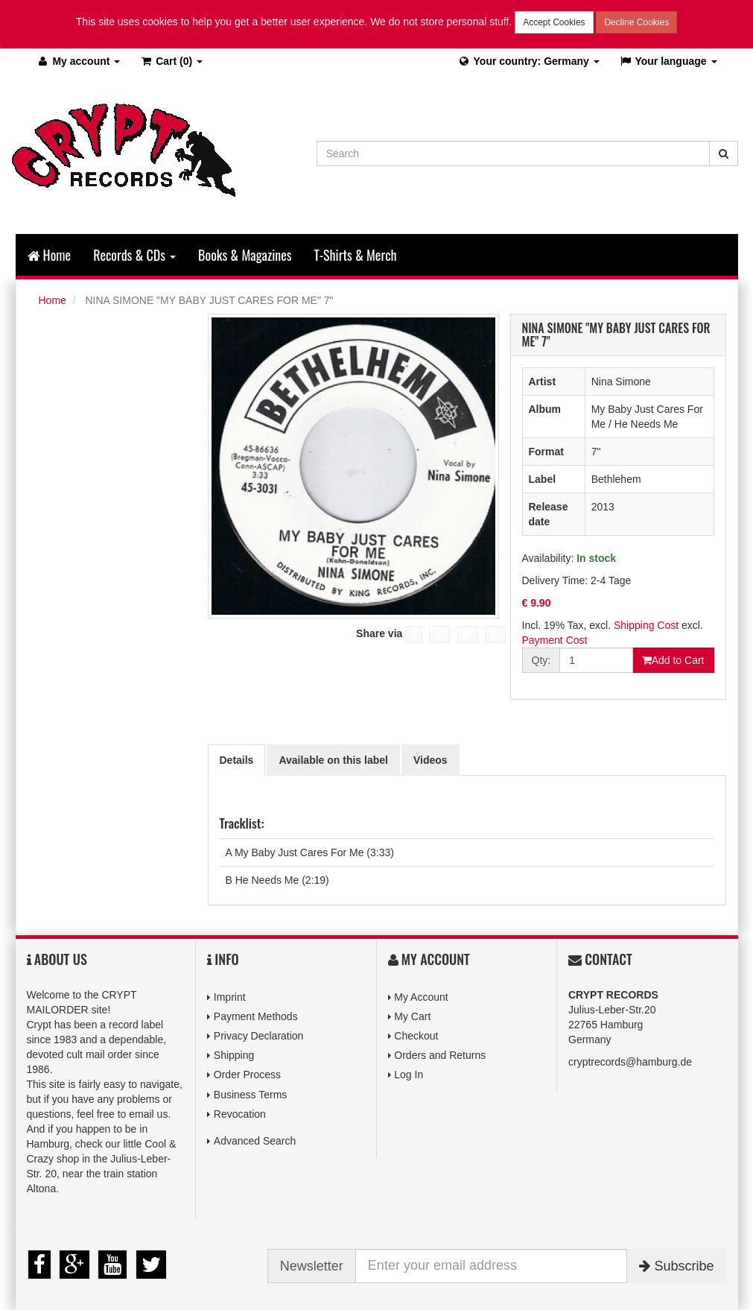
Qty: (541, 660)
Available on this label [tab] (333, 760)
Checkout (416, 1036)
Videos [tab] (430, 760)
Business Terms (250, 1095)
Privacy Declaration (259, 1036)
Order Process (247, 1074)
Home (50, 255)
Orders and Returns (440, 1055)
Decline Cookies (636, 22)
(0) (171, 61)
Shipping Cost (646, 625)
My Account (421, 997)
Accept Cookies (554, 22)
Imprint (230, 997)
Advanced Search (255, 1141)
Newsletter (311, 1266)
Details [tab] (237, 760)
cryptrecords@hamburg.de (630, 1062)
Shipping (234, 1055)
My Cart (412, 1016)
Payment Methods (256, 1016)
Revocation (240, 1114)
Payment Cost (555, 640)
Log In (408, 1074)
